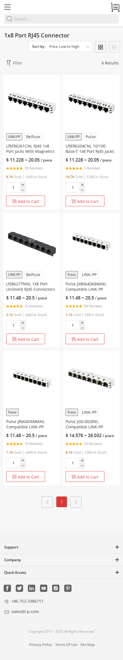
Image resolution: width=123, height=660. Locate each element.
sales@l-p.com (25, 611)
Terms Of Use (66, 644)
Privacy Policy (40, 644)
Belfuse (33, 136)
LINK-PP (14, 136)
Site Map (87, 644)
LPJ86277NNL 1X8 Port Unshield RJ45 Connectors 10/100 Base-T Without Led (31, 289)
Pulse (91, 136)
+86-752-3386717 (27, 601)
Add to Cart (25, 201)
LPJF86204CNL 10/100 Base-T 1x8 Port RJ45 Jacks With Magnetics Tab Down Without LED (90, 154)
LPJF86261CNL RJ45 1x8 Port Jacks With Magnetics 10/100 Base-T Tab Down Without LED (30, 154)
